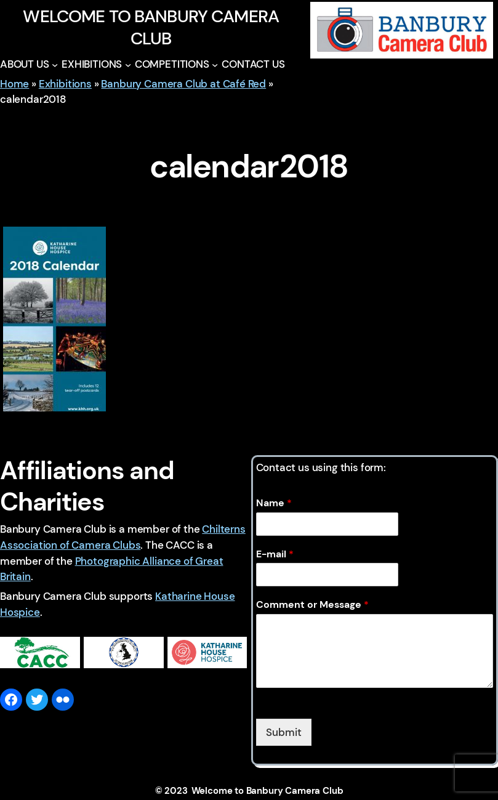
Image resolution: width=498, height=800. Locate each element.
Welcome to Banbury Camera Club (151, 27)
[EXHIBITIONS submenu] (128, 65)
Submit (284, 732)
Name (274, 503)
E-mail (275, 554)
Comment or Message (312, 605)
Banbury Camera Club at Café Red (183, 84)
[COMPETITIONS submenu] (215, 65)
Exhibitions (65, 84)
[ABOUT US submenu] (55, 65)
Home (14, 84)
